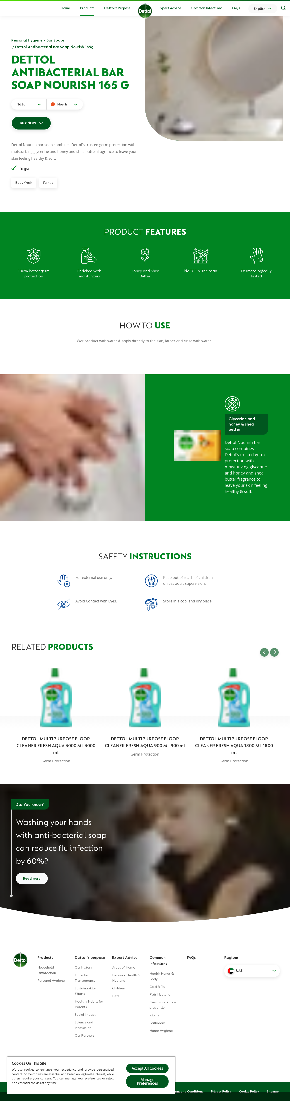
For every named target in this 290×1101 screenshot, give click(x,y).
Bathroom (157, 1023)
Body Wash (23, 183)
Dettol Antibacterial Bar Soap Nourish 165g (54, 46)
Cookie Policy (249, 1091)
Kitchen (155, 1015)
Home (65, 8)
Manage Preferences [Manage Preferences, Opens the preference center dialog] (147, 1081)
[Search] (283, 8)
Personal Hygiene (27, 40)
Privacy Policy (221, 1091)
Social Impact (85, 1015)
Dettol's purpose (90, 957)
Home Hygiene (161, 1031)
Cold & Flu (157, 987)
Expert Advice (170, 8)
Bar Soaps (55, 40)
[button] (252, 971)
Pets (115, 996)
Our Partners (84, 1035)
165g (21, 104)
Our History (83, 967)
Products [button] (87, 8)
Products (45, 957)
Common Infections (206, 8)
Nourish (63, 104)
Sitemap (273, 1091)
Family (48, 183)
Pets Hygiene (160, 994)
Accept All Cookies (147, 1068)
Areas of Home (123, 967)
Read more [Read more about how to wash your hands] (32, 878)
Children (118, 988)
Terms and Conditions (187, 1091)
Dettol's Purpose (117, 8)
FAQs (236, 8)
